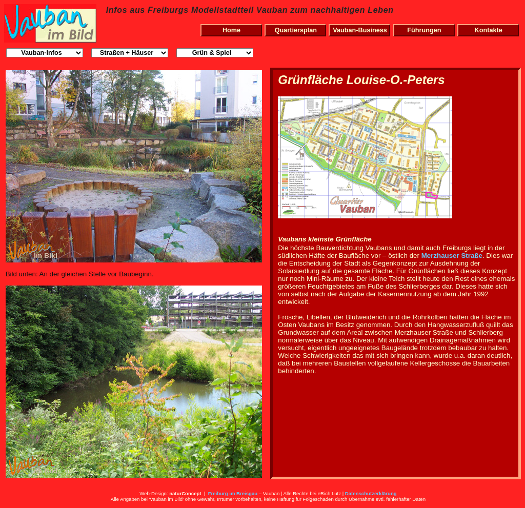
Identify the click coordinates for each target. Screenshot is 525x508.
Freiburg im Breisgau (233, 493)
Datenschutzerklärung (371, 493)
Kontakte (488, 30)
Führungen (424, 30)
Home (231, 30)
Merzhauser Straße (451, 255)
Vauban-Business (360, 30)
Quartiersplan (296, 30)
